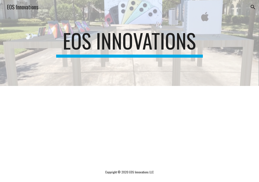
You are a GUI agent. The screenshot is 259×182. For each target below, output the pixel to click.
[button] (253, 7)
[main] (129, 43)
